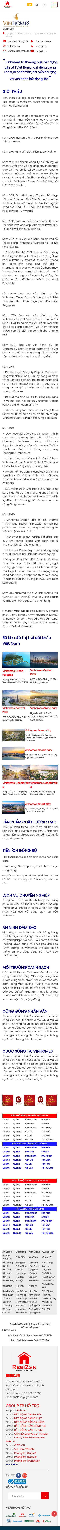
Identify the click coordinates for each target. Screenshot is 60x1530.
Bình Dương (8, 1280)
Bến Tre (6, 1276)
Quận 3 (6, 1127)
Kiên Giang (34, 1251)
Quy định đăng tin (19, 1324)
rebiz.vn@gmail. (22, 1397)
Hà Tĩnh (20, 1285)
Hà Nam (20, 1276)
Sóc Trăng (47, 1262)
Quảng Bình (34, 1305)
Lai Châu (33, 1262)
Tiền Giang (47, 1291)
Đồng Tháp (21, 1266)
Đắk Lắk (6, 1312)
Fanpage (16, 1410)
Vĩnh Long (47, 1301)
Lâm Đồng (34, 1266)
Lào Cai (33, 1273)
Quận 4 (6, 1131)
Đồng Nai (20, 1262)
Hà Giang (21, 1273)
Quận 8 (16, 1123)
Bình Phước (8, 1291)
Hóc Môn (45, 1119)
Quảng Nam (35, 1309)
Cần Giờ (29, 1131)
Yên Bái (46, 1309)
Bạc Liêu (6, 1269)
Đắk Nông (21, 1251)
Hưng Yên (21, 1309)
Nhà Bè (45, 1123)
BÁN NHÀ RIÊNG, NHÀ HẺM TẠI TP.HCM (29, 1115)
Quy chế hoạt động (40, 1324)
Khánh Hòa (21, 1312)
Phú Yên (33, 1301)
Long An (33, 1276)
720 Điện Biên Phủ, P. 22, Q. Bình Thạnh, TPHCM (16, 719)
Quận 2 (6, 1123)
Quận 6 (6, 1139)
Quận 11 (16, 1135)
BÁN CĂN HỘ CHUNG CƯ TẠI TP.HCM (30, 1180)
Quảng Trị (47, 1257)
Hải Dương (21, 1291)
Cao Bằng (7, 1305)
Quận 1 (5, 1119)
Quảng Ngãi (35, 1312)
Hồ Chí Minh (22, 1301)
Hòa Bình (20, 1305)
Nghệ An (33, 1285)
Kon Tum (33, 1257)
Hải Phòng (21, 1294)
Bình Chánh (31, 1119)
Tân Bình (45, 1131)
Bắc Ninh (6, 1273)
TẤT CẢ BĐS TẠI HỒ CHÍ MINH (30, 1208)
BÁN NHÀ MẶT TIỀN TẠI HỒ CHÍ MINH (29, 1143)
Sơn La (45, 1266)
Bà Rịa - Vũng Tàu (7, 1257)
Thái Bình (46, 1273)
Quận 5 (6, 1135)
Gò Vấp (29, 1139)
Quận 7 (16, 1119)
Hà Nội (19, 1280)
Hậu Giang (21, 1298)
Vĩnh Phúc (47, 1305)
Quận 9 (16, 1127)
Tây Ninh (46, 1269)
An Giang (7, 1251)
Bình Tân (29, 1123)
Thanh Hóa (47, 1280)
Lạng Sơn (33, 1269)
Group (23, 1414)
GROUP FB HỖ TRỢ (22, 1405)
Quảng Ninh (48, 1251)
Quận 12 (17, 1139)
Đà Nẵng (6, 1309)
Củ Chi (28, 1135)
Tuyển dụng (10, 1330)
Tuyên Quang (49, 1298)
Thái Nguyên (48, 1276)
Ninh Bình (33, 1291)
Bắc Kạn (6, 1266)
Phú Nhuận (46, 1127)
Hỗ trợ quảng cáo (30, 1327)
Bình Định (7, 1285)
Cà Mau (6, 1298)
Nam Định (34, 1280)
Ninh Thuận (34, 1294)
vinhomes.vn (13, 46)
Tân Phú (45, 1135)
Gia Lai (19, 1269)
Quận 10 (17, 1131)
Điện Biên (20, 1257)
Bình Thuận (7, 1294)
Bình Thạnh (30, 1127)
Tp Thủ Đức (47, 1139)
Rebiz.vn (13, 1375)
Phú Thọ (33, 1298)
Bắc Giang (7, 1262)
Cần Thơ (6, 1301)
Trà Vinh (46, 1294)
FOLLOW (10, 1475)
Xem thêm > (12, 1464)
